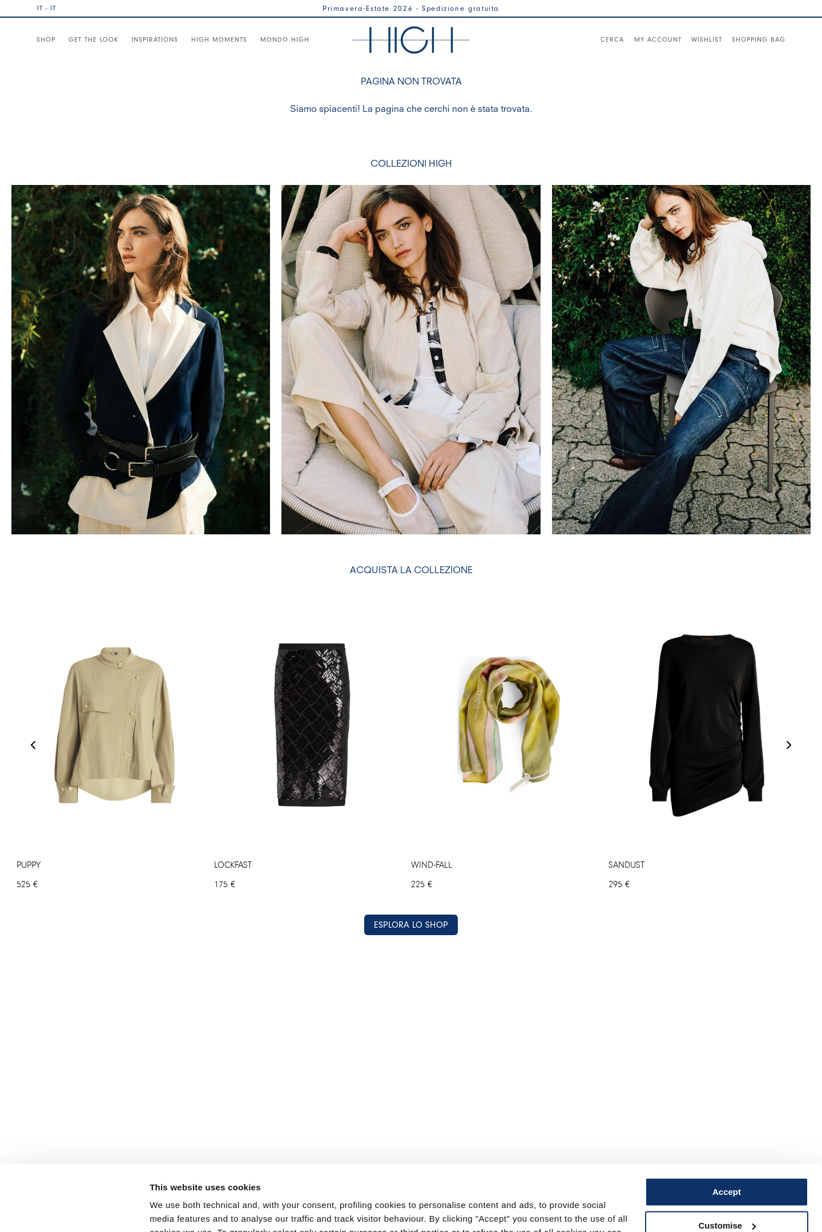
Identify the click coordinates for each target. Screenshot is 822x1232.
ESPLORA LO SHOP (411, 924)
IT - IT (46, 8)
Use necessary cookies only (727, 1190)
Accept (726, 1124)
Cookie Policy (572, 1178)
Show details (176, 1209)
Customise (727, 1157)
